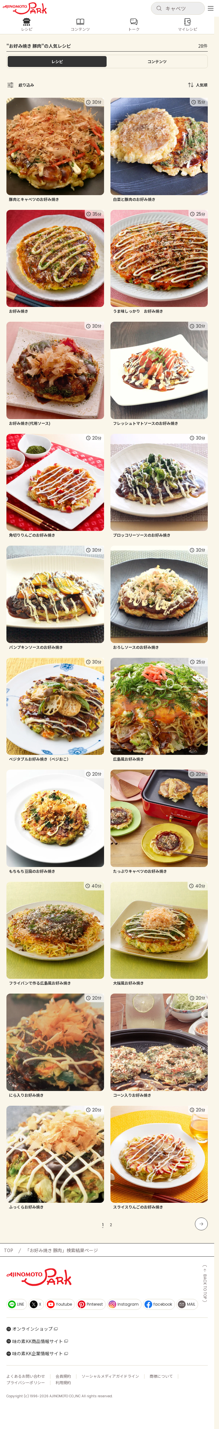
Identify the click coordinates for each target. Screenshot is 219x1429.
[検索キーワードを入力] (183, 8)
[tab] (157, 61)
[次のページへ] (201, 1224)
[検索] (159, 8)
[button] (178, 8)
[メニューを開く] (210, 8)
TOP (8, 1250)
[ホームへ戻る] (25, 8)
